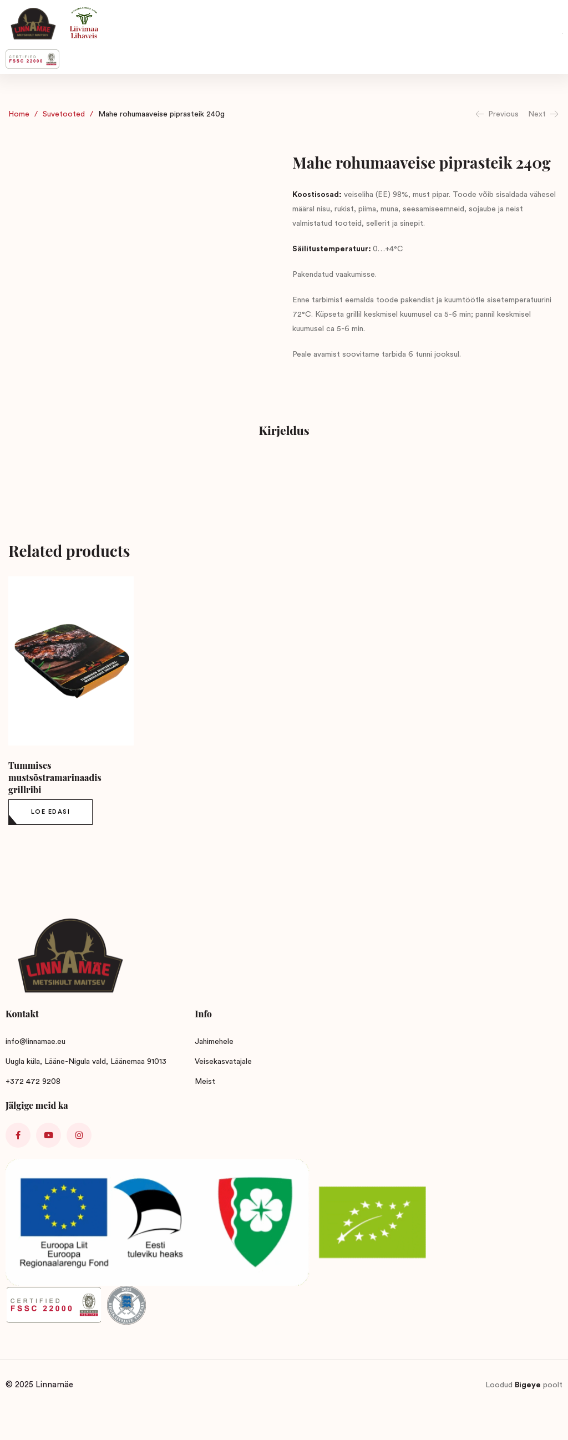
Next (544, 114)
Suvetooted (64, 114)
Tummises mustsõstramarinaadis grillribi (55, 777)
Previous (496, 114)
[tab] (283, 432)
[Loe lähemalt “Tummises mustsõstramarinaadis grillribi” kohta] (50, 812)
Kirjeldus (283, 430)
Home (18, 114)
